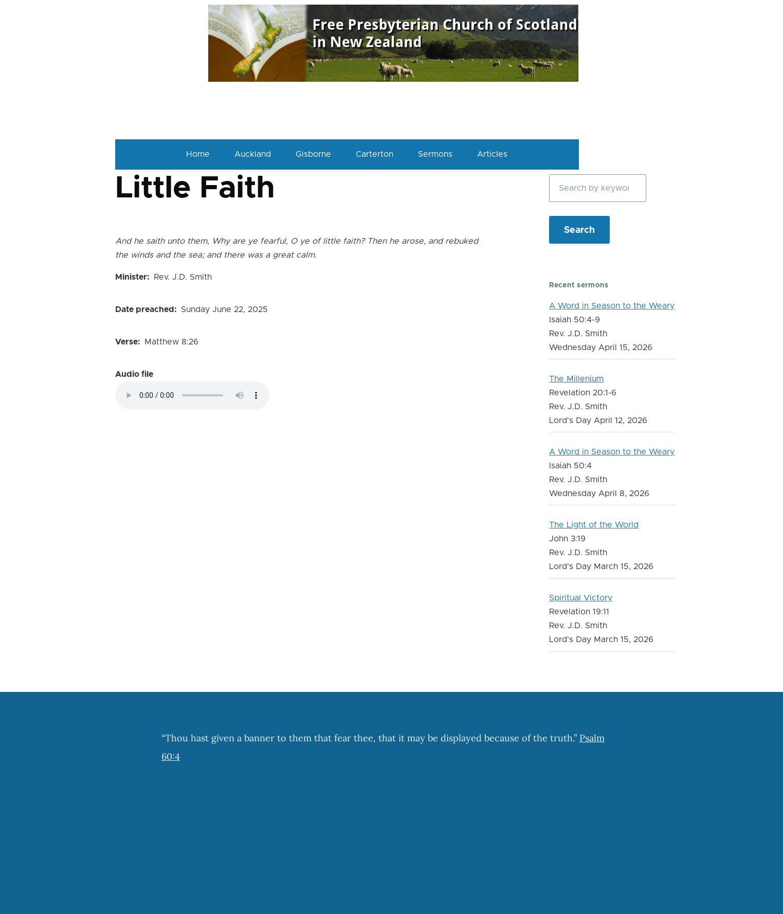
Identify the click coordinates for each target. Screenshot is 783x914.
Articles (492, 154)
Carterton (374, 154)
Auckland (252, 154)
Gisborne (313, 154)
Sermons (435, 154)
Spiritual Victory (580, 598)
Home (198, 154)
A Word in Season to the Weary (612, 306)
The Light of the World (594, 525)
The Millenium (576, 379)
